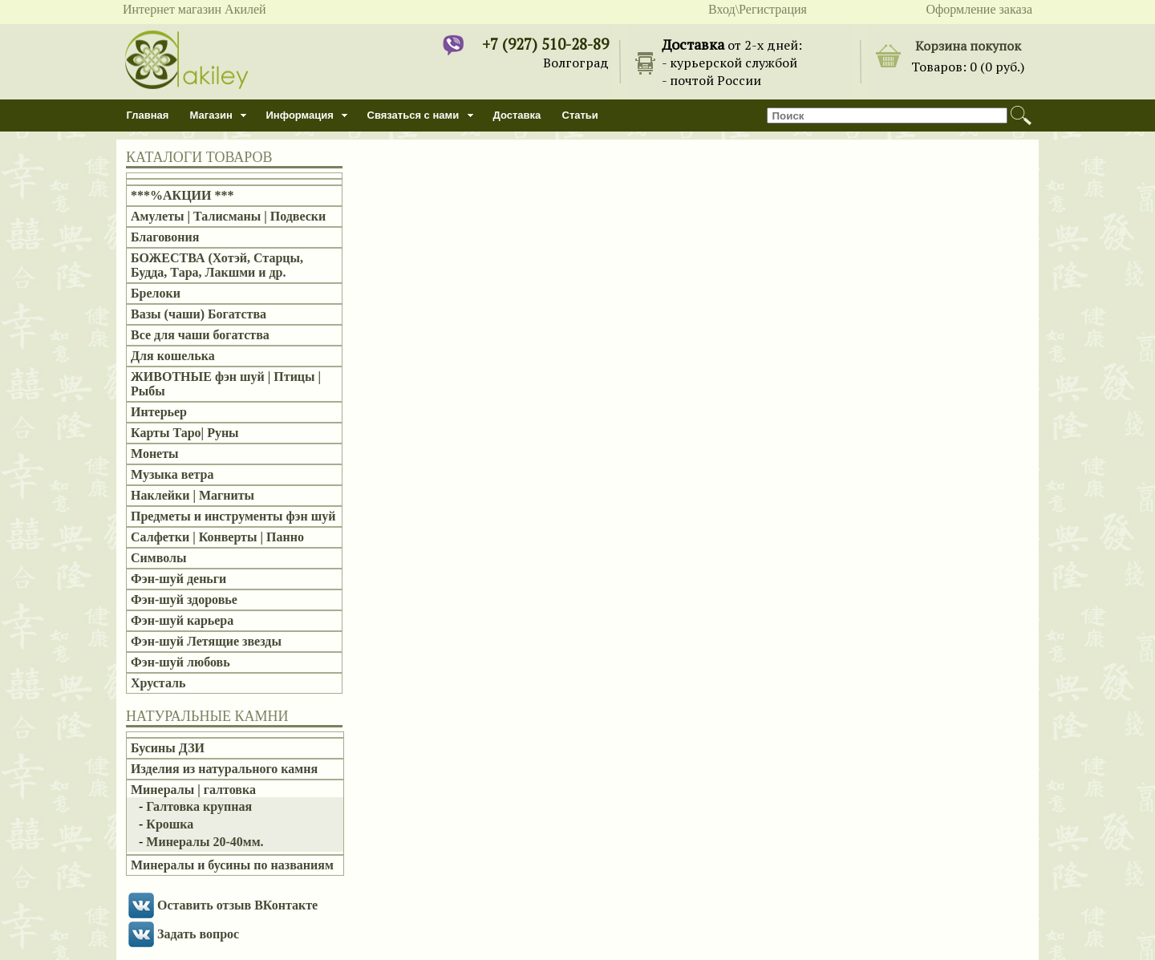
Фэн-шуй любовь (180, 662)
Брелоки (155, 293)
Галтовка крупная (199, 806)
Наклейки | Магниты (192, 495)
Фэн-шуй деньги (178, 578)
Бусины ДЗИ (168, 748)
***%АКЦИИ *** (182, 195)
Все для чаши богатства (200, 335)
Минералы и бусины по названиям (232, 865)
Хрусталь (158, 683)
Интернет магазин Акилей (194, 9)
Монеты (155, 453)
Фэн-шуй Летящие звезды (206, 641)
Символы (158, 558)
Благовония (165, 237)
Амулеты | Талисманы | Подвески (228, 216)
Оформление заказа (979, 9)
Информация (300, 115)
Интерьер (159, 412)
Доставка (517, 115)
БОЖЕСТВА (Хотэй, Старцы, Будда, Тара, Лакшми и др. (217, 265)
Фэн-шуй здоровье (184, 599)
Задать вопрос (198, 934)
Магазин (211, 115)
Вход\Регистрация (757, 9)
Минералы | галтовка (193, 789)
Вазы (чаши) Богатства (198, 314)
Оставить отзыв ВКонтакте (237, 905)
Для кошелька (173, 356)
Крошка (169, 824)
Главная (148, 115)
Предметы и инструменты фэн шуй (233, 516)
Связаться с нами (413, 115)
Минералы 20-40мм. (204, 842)
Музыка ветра (172, 474)
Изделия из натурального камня (224, 769)
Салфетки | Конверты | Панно (217, 537)
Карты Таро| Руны (185, 432)
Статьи (580, 115)
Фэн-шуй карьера (182, 620)
